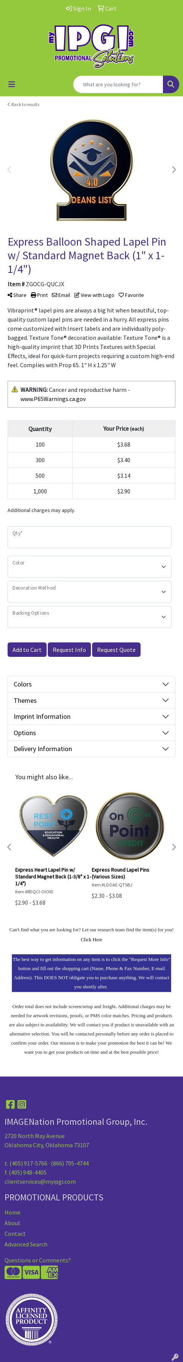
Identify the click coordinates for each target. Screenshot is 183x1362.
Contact (15, 1233)
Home (12, 1212)
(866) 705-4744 (70, 1163)
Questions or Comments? (38, 1260)
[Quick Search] (118, 84)
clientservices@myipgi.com (40, 1181)
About (12, 1223)
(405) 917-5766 (28, 1163)
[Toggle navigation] (12, 84)
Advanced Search (26, 1244)
